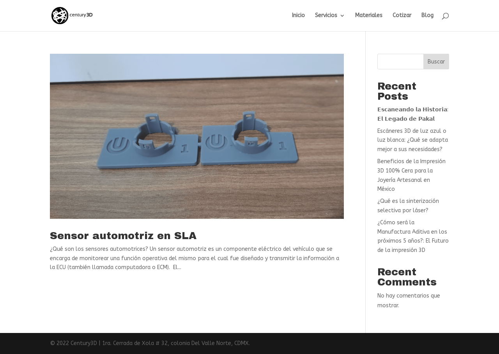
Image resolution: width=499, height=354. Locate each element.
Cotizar (402, 16)
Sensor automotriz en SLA (123, 235)
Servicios (326, 16)
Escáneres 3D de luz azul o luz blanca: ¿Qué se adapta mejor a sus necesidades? (412, 140)
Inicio (298, 16)
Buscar (436, 61)
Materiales (368, 16)
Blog (427, 16)
